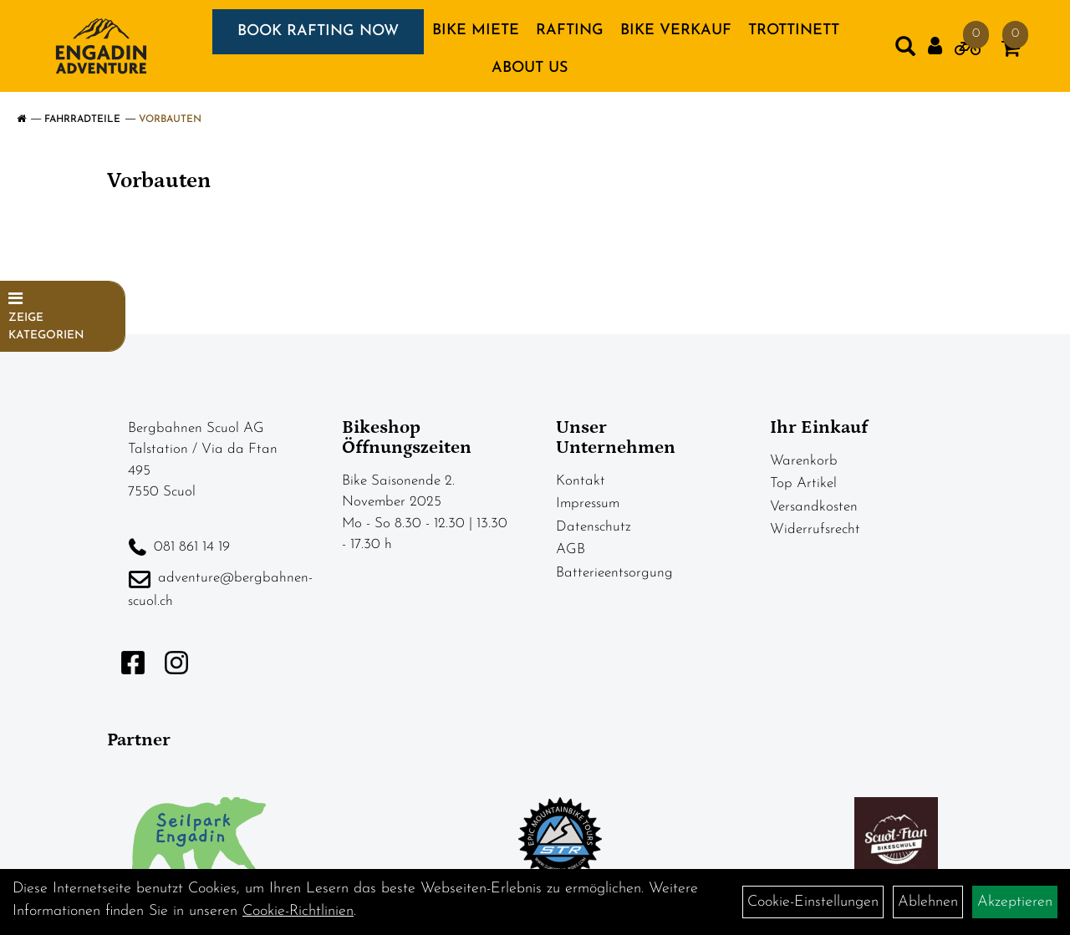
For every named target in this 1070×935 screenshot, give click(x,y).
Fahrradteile (82, 119)
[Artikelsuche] (905, 50)
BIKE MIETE (475, 30)
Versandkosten (814, 507)
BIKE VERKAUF (675, 30)
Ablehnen (928, 902)
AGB (570, 549)
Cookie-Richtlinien (298, 911)
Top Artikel (803, 483)
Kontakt (580, 481)
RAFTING (570, 30)
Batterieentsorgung (614, 573)
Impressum (587, 503)
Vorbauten (170, 119)
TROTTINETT (793, 30)
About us (530, 68)
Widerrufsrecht (815, 529)
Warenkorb (804, 461)
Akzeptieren (1014, 902)
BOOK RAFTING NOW (318, 31)
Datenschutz (593, 527)
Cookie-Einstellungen (813, 902)
